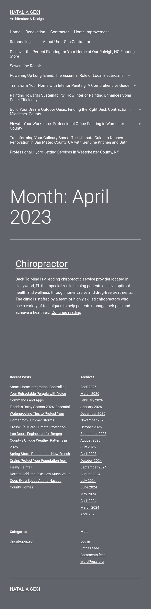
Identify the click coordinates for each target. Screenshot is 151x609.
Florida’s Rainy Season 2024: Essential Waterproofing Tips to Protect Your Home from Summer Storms (40, 413)
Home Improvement (91, 32)
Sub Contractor (77, 41)
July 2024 (88, 480)
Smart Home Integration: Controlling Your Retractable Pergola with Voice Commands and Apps (38, 393)
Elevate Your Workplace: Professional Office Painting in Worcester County (67, 126)
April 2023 (88, 514)
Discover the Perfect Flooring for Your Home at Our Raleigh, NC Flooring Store (72, 54)
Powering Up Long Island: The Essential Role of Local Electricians (66, 75)
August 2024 (90, 474)
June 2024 (88, 487)
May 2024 (88, 494)
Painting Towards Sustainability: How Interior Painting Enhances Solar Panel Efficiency (70, 97)
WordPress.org (92, 561)
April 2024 (88, 501)
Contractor (59, 32)
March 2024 (89, 507)
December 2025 (92, 413)
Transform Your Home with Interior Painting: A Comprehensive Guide (69, 85)
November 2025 (93, 420)
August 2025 (90, 440)
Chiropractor (42, 263)
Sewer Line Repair (25, 66)
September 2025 (93, 434)
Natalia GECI (25, 12)
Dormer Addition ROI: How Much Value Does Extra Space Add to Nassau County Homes (40, 480)
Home (15, 32)
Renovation (35, 32)
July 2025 (88, 447)
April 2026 (88, 387)
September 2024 (93, 467)
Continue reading (66, 312)
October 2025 (91, 427)
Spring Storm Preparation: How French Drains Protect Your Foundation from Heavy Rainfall (40, 460)
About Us (51, 41)
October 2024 (91, 460)
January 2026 (91, 407)
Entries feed (89, 548)
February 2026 (91, 400)
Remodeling (20, 41)
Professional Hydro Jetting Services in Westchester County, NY (64, 152)
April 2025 (88, 454)
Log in (85, 541)
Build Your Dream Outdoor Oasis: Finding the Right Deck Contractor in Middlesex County (70, 111)
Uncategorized (21, 541)
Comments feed (93, 555)
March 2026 (89, 393)
